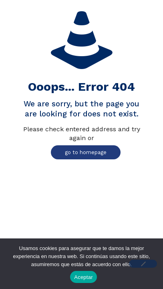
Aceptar (83, 277)
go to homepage (86, 152)
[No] (143, 264)
